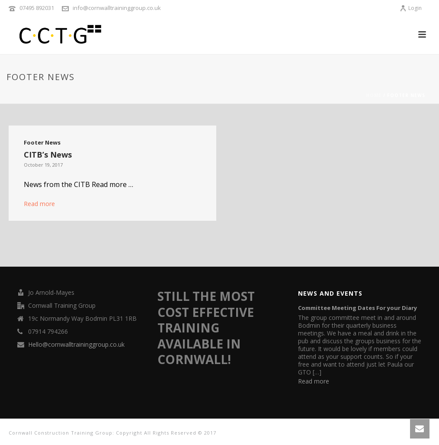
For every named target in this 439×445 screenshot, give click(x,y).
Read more (39, 204)
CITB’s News (48, 154)
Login (411, 8)
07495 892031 (36, 8)
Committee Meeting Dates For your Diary (357, 308)
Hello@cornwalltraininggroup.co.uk (76, 344)
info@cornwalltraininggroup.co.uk (117, 8)
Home (373, 95)
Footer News (42, 142)
